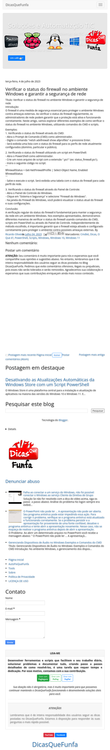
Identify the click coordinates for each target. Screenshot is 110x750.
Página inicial (44, 354)
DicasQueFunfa (17, 5)
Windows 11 (73, 237)
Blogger (63, 420)
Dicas (93, 234)
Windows (43, 237)
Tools (12, 568)
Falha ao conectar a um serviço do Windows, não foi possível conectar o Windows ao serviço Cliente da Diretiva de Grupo (58, 494)
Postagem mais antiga (92, 354)
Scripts (33, 237)
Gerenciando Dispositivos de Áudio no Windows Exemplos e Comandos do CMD (55, 542)
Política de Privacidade (22, 576)
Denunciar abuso (22, 481)
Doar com (43, 677)
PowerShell (21, 237)
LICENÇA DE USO (18, 581)
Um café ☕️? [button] (16, 57)
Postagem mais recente (22, 354)
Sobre (12, 572)
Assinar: (57, 355)
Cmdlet (84, 234)
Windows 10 (57, 237)
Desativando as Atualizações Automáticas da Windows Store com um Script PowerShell (49, 382)
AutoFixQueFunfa (19, 564)
